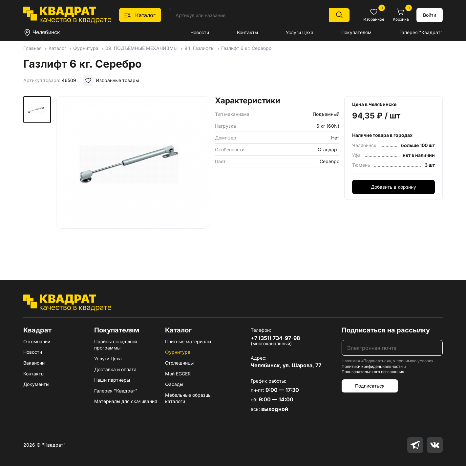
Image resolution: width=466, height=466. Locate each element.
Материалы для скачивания (125, 401)
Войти (429, 15)
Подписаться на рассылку (386, 330)
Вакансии (34, 363)
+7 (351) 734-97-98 (275, 338)
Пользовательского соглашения (373, 371)
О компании (36, 341)
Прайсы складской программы (115, 345)
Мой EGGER (178, 373)
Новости (199, 32)
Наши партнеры (112, 380)
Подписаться (370, 386)
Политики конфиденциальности (372, 366)
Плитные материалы (188, 341)
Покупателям (356, 32)
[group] (133, 178)
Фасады (174, 384)
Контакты (247, 32)
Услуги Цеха (299, 32)
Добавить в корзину (393, 187)
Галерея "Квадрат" (421, 32)
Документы (36, 384)
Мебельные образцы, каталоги (189, 398)
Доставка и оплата (115, 369)
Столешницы (179, 363)
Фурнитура (177, 352)
